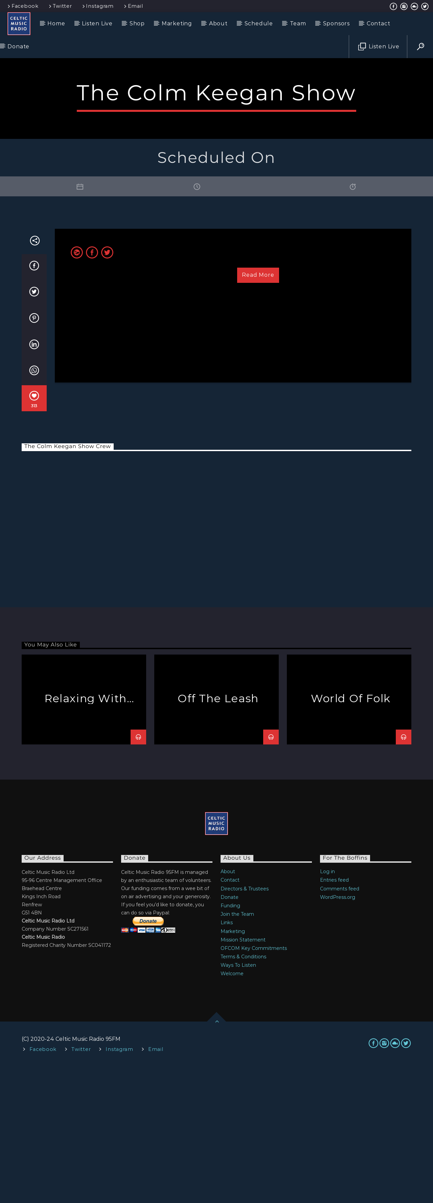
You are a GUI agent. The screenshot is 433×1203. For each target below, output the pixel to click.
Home (56, 23)
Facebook (22, 6)
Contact (378, 23)
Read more (258, 411)
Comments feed (339, 1025)
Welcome (232, 1110)
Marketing (177, 23)
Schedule (259, 23)
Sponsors (336, 23)
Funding (230, 1042)
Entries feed (334, 1016)
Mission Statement (243, 1076)
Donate (18, 46)
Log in (327, 1008)
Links (227, 1059)
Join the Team (237, 1051)
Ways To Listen (238, 1102)
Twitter (60, 6)
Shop (137, 23)
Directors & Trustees (245, 1025)
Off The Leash (218, 834)
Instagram (97, 6)
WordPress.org (337, 1034)
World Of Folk (351, 834)
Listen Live (97, 23)
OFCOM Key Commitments (254, 1085)
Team (298, 23)
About (218, 23)
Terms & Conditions (243, 1093)
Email (133, 6)
